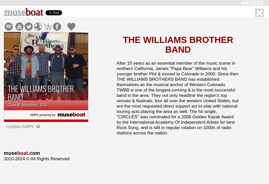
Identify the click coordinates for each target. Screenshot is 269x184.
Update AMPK (21, 126)
